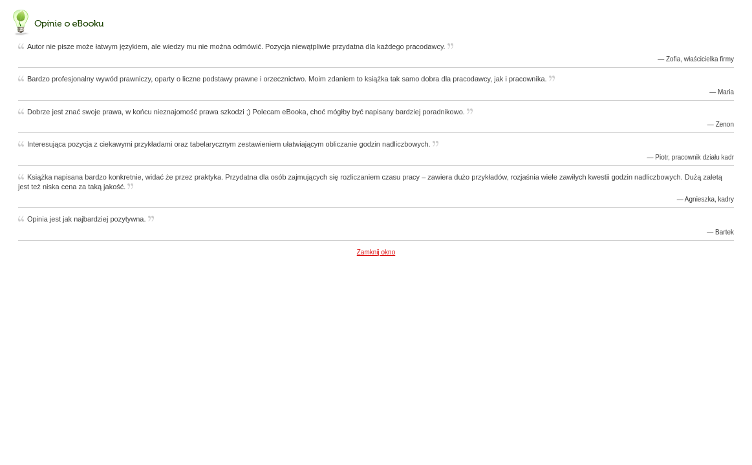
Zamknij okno (376, 252)
